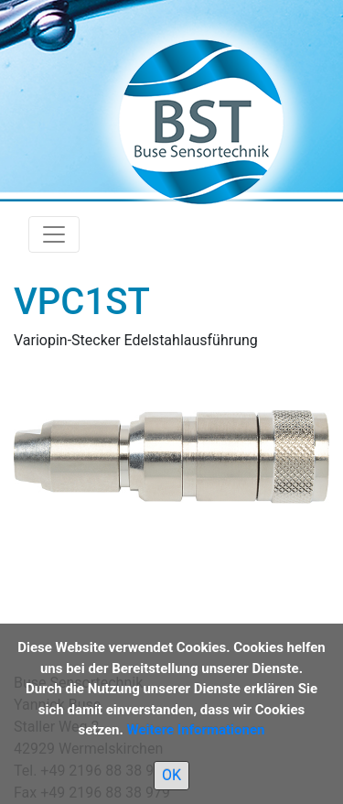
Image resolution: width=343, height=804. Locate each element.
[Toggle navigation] (54, 234)
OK (171, 775)
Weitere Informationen (196, 730)
